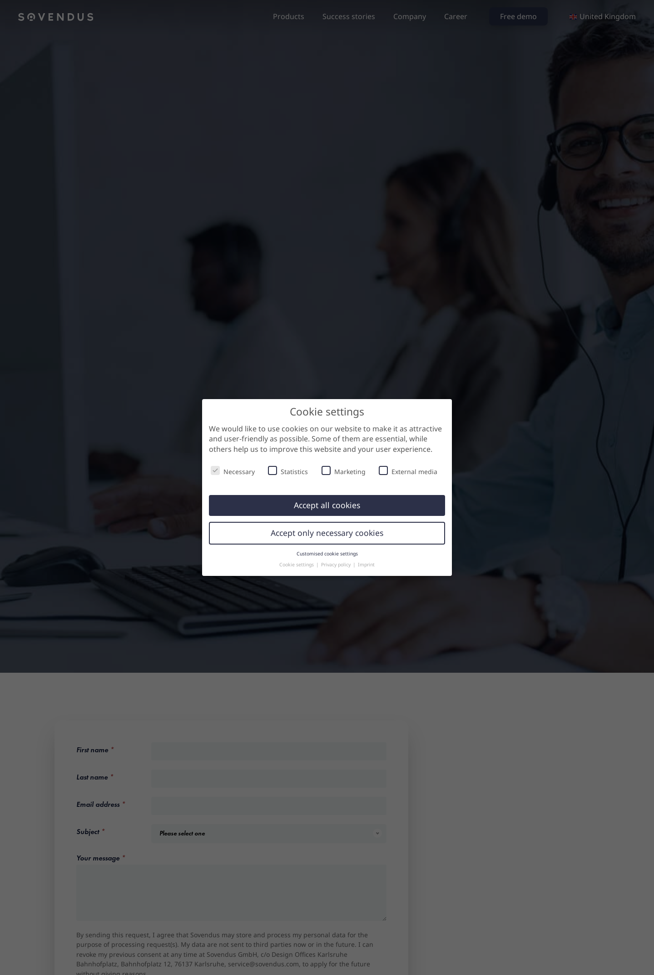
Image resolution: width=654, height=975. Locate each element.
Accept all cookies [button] (327, 505)
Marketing (344, 471)
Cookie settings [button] (297, 564)
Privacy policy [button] (336, 564)
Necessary (233, 471)
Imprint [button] (366, 564)
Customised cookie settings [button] (327, 553)
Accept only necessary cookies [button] (327, 532)
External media (408, 471)
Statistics (288, 471)
